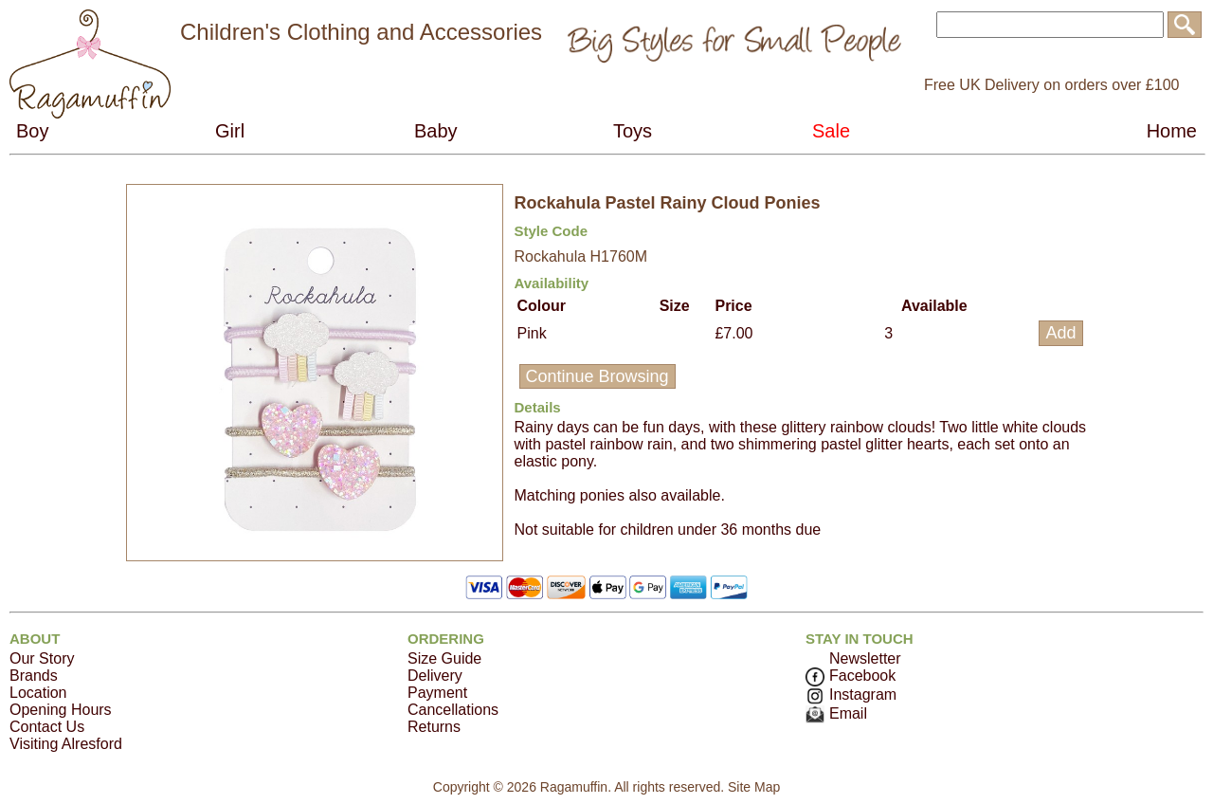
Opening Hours (60, 710)
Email (836, 713)
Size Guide (444, 658)
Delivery (434, 675)
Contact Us (46, 727)
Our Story (41, 658)
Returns (434, 727)
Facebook (851, 675)
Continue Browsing (597, 376)
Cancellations (452, 710)
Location (38, 693)
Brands (33, 675)
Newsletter (865, 658)
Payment (437, 693)
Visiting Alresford (65, 744)
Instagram (851, 694)
